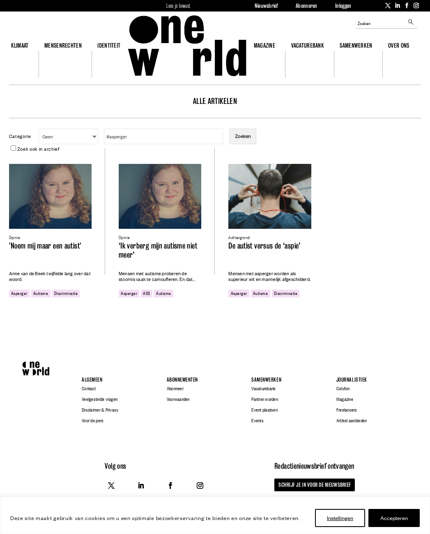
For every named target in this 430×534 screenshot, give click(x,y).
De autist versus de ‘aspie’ (264, 246)
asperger (19, 293)
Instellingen (340, 518)
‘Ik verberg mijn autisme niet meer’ (158, 250)
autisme (40, 293)
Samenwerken (356, 45)
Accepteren (394, 518)
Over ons (398, 45)
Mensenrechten (63, 45)
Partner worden (264, 399)
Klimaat (20, 45)
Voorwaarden (178, 399)
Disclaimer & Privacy (100, 410)
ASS (146, 293)
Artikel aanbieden (351, 420)
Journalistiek (351, 380)
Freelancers (346, 410)
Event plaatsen (264, 410)
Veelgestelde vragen (99, 399)
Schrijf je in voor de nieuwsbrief (314, 484)
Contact (89, 388)
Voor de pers (92, 420)
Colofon (343, 388)
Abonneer (175, 388)
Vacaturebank (307, 45)
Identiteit (108, 45)
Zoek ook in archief (35, 148)
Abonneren (306, 5)
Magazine (264, 45)
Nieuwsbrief (266, 5)
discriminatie (66, 293)
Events (257, 420)
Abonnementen (182, 380)
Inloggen (343, 5)
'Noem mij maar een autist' (45, 246)
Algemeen (92, 380)
